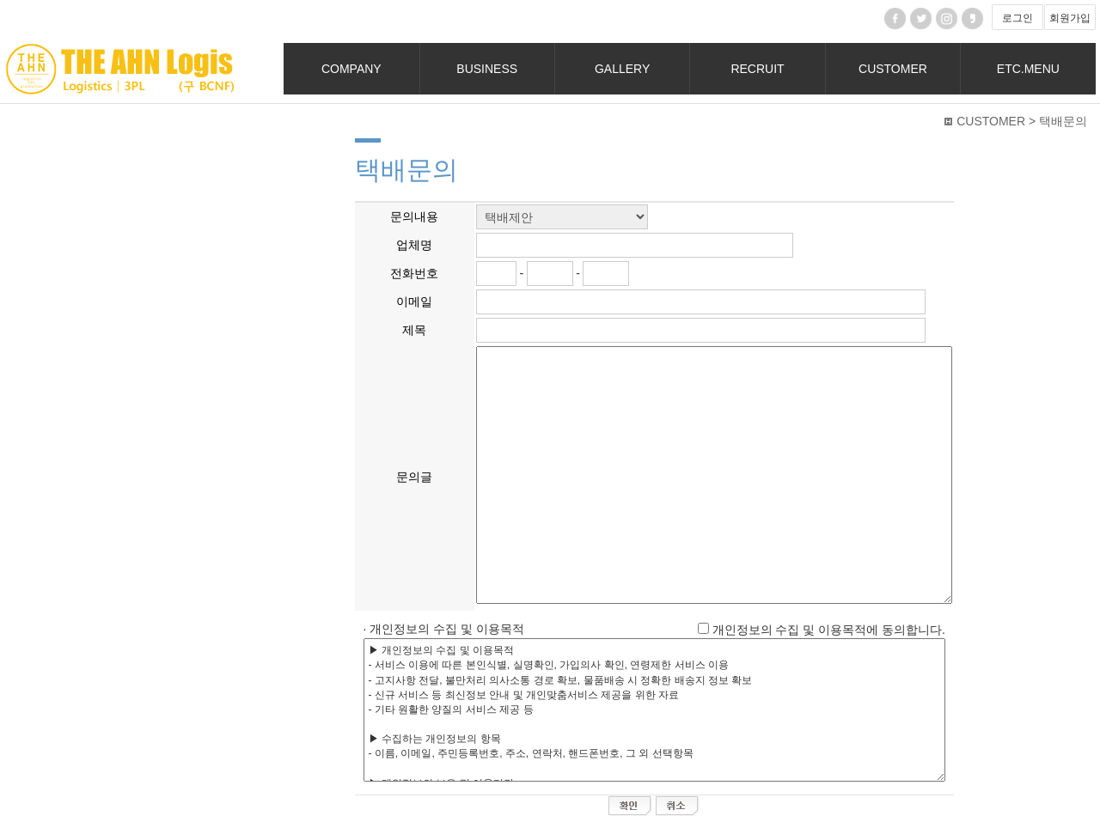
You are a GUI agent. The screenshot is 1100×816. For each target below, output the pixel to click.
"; (562, 216)
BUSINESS (486, 69)
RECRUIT (757, 69)
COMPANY (351, 69)
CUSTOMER (893, 69)
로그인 (1017, 18)
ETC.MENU (1028, 69)
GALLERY (622, 69)
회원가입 (1070, 18)
